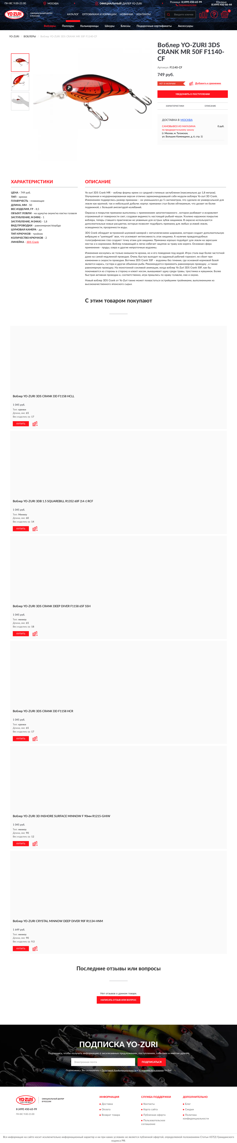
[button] (186, 5)
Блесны (125, 26)
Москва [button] (186, 120)
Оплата (106, 1108)
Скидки (189, 1108)
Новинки (126, 14)
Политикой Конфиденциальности (119, 1069)
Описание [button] (210, 106)
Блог (188, 1102)
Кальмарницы (89, 26)
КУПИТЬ (20, 423)
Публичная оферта (154, 1113)
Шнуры (109, 26)
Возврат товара (111, 1113)
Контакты (143, 14)
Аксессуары (185, 26)
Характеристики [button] (175, 106)
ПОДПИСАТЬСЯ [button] (152, 1060)
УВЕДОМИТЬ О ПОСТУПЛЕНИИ (193, 94)
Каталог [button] (73, 14)
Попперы (68, 26)
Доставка (107, 1102)
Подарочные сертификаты (154, 26)
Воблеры (50, 26)
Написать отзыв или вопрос (118, 998)
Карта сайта (150, 1108)
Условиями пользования (151, 1069)
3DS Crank (33, 242)
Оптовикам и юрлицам (99, 14)
